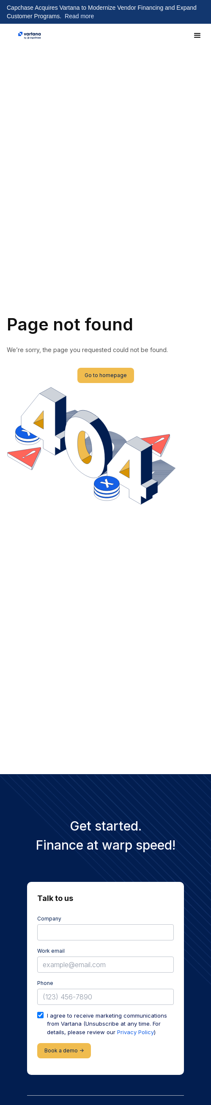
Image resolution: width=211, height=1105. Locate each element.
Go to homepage (106, 375)
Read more (79, 16)
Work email (51, 951)
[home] (29, 35)
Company (49, 918)
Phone (45, 983)
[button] (197, 36)
